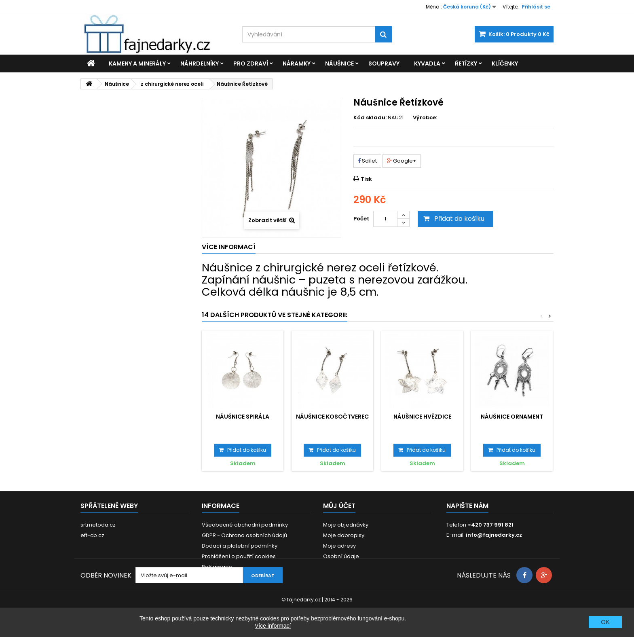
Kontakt (212, 577)
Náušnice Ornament (512, 417)
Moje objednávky (345, 525)
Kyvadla (427, 63)
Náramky (297, 63)
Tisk (366, 179)
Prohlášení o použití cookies (239, 556)
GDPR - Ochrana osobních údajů (244, 535)
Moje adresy (339, 546)
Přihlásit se (536, 6)
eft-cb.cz (92, 535)
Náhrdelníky (199, 63)
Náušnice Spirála (242, 417)
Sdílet (367, 161)
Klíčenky (505, 63)
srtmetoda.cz (98, 525)
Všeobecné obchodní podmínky (245, 525)
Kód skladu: (370, 117)
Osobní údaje (341, 556)
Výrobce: (425, 117)
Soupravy (383, 63)
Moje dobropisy (343, 535)
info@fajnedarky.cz (494, 535)
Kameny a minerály (137, 63)
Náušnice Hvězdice (422, 417)
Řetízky (466, 63)
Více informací (273, 625)
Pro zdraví (250, 63)
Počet (361, 218)
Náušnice (339, 63)
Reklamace (217, 567)
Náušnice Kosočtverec (332, 417)
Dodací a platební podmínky (239, 546)
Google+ (401, 161)
